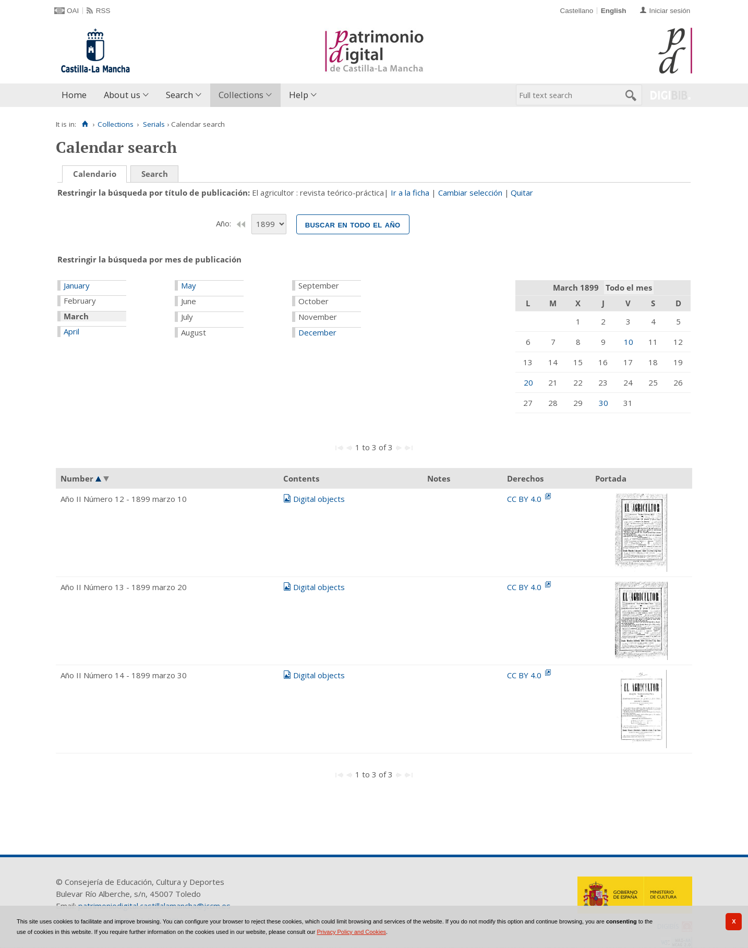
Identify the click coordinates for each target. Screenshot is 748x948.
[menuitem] (76, 95)
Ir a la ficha (410, 192)
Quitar (522, 192)
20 (528, 382)
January (77, 285)
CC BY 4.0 (525, 499)
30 (603, 403)
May (188, 285)
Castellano (576, 11)
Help (298, 95)
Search (179, 95)
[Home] (84, 124)
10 (628, 342)
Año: (224, 223)
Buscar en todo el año (353, 224)
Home (74, 95)
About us (122, 95)
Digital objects (319, 499)
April (71, 331)
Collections (241, 95)
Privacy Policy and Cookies (351, 932)
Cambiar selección (470, 192)
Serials (154, 124)
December (317, 332)
